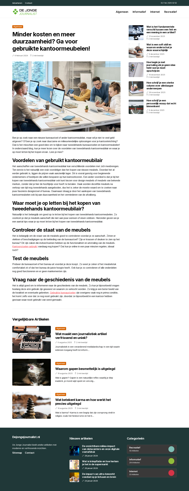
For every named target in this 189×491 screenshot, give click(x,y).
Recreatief (170, 11)
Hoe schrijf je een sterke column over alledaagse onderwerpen (160, 85)
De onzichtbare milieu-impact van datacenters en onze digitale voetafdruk (100, 449)
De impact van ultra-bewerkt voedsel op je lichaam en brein (99, 475)
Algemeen (122, 11)
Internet (155, 11)
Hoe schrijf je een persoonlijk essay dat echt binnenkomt (161, 103)
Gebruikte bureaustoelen (63, 292)
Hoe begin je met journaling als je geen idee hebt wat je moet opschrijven (160, 66)
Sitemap (17, 453)
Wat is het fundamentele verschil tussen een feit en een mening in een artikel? (161, 29)
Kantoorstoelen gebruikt (25, 246)
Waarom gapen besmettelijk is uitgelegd (85, 369)
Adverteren (17, 3)
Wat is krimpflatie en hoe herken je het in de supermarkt (100, 463)
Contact (28, 3)
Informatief (139, 11)
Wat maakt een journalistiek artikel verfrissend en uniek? (81, 336)
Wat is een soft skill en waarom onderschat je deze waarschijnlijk (159, 47)
